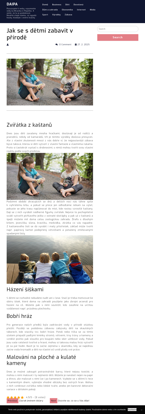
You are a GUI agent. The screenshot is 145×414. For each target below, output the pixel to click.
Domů (45, 4)
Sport (45, 14)
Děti (67, 4)
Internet (81, 10)
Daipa (12, 4)
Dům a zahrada (50, 10)
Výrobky (56, 14)
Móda (92, 10)
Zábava (68, 14)
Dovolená (78, 4)
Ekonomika (67, 10)
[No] (141, 409)
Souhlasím (132, 409)
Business (56, 4)
